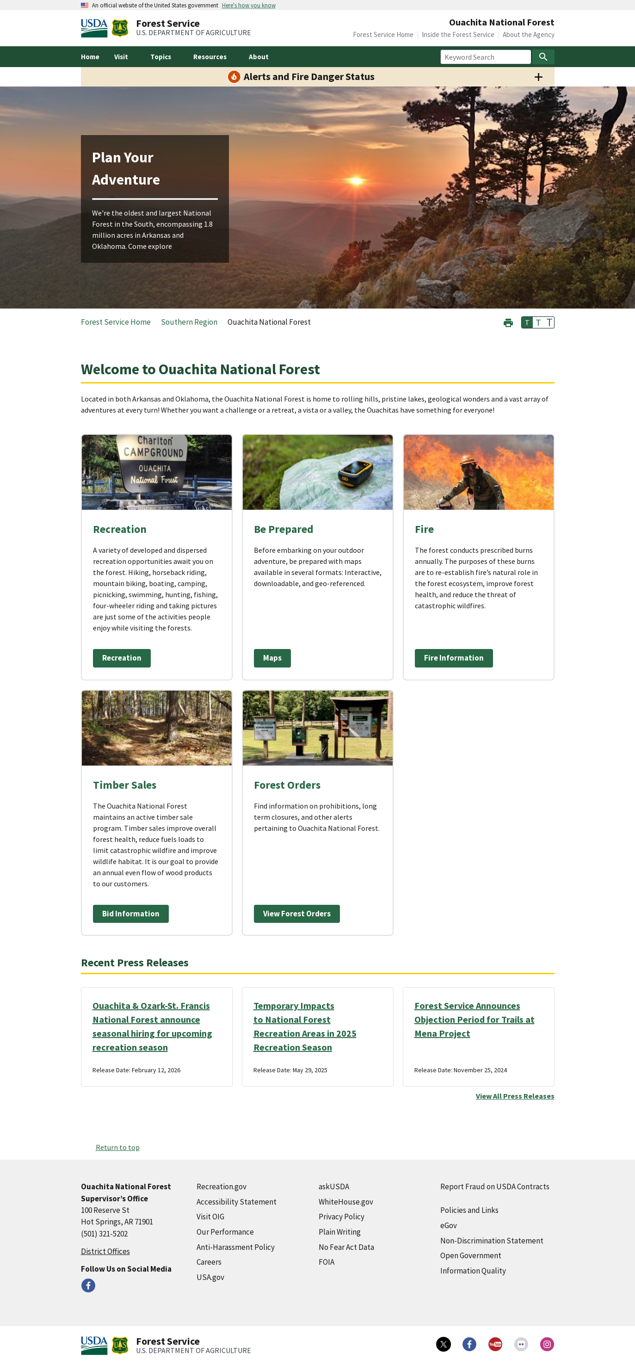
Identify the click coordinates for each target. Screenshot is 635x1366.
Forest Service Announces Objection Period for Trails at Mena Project (474, 1019)
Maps (272, 658)
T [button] (527, 322)
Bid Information (131, 914)
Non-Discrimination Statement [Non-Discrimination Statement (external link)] (491, 1241)
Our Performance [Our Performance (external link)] (225, 1232)
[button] (508, 321)
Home (90, 56)
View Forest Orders (297, 914)
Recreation (122, 658)
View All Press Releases (515, 1095)
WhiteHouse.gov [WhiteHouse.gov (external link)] (346, 1202)
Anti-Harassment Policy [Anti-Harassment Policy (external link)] (236, 1247)
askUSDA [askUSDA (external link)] (334, 1186)
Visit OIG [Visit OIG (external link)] (210, 1216)
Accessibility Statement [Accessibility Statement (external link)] (237, 1202)
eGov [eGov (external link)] (448, 1225)
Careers (209, 1262)
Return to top (118, 1147)
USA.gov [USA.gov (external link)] (210, 1277)
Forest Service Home (383, 34)
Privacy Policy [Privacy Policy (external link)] (341, 1216)
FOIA (326, 1262)
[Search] (543, 56)
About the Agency (529, 34)
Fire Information (454, 658)
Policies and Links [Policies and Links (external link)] (469, 1210)
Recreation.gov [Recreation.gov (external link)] (222, 1186)
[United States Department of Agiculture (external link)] (96, 28)
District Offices (105, 1251)
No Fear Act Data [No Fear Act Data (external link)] (346, 1247)
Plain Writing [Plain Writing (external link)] (340, 1232)
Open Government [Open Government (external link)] (470, 1255)
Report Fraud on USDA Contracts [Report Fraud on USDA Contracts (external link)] (494, 1186)
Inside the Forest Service (458, 34)
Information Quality (473, 1271)
